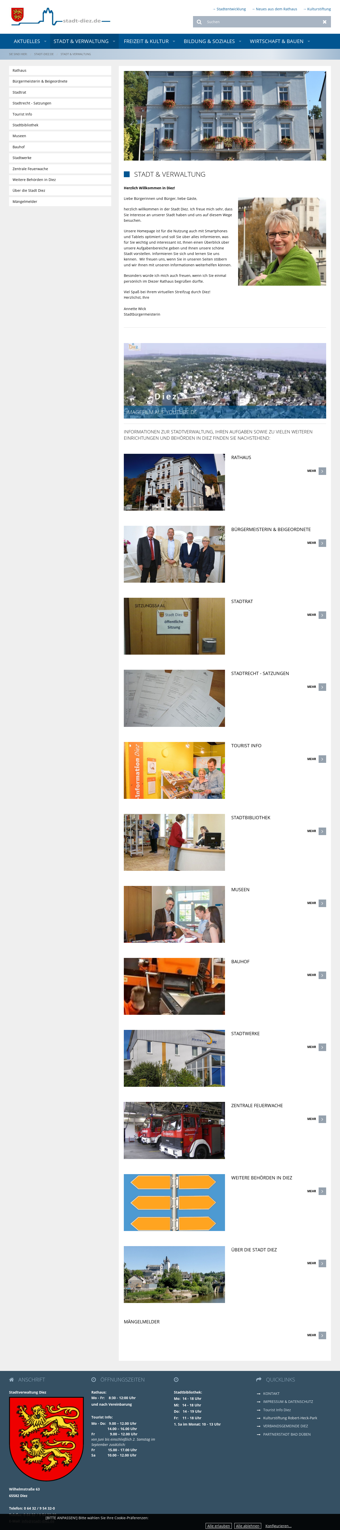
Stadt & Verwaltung (81, 41)
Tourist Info (246, 745)
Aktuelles (27, 41)
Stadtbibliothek (250, 817)
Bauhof (240, 961)
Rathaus (241, 457)
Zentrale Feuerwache (257, 1105)
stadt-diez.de (44, 54)
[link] (225, 464)
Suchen (199, 21)
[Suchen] (262, 21)
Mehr (311, 471)
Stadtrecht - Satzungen (260, 673)
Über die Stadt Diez (254, 1250)
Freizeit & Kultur (146, 41)
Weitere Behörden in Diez (261, 1178)
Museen (240, 889)
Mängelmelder (142, 1322)
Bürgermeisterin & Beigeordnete (271, 529)
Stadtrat (242, 601)
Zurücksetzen (324, 21)
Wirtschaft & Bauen (277, 41)
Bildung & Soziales (209, 41)
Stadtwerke (245, 1033)
